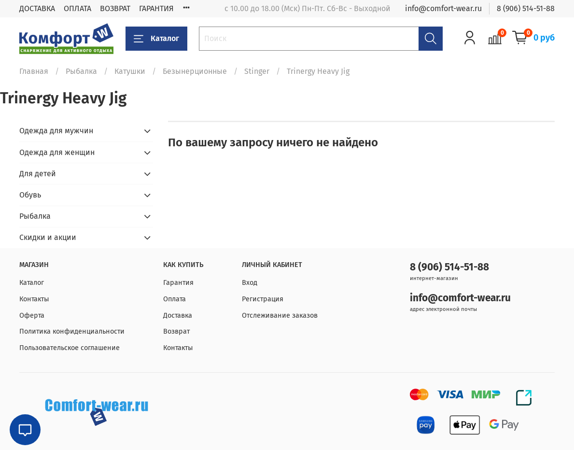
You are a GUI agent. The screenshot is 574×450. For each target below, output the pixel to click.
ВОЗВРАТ (115, 8)
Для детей (37, 173)
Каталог (156, 38)
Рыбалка (81, 71)
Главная (33, 71)
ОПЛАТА (77, 8)
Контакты (34, 299)
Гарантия (178, 283)
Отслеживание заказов (280, 315)
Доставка (177, 315)
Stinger (256, 71)
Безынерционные (195, 71)
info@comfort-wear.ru (443, 8)
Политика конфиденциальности (72, 331)
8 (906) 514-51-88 (526, 8)
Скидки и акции (47, 237)
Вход (249, 283)
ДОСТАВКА (37, 8)
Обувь (30, 194)
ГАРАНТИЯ (156, 8)
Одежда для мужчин (56, 130)
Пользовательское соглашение (69, 348)
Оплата (174, 299)
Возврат (176, 331)
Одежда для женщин (57, 152)
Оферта (31, 315)
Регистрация (262, 299)
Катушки (129, 71)
